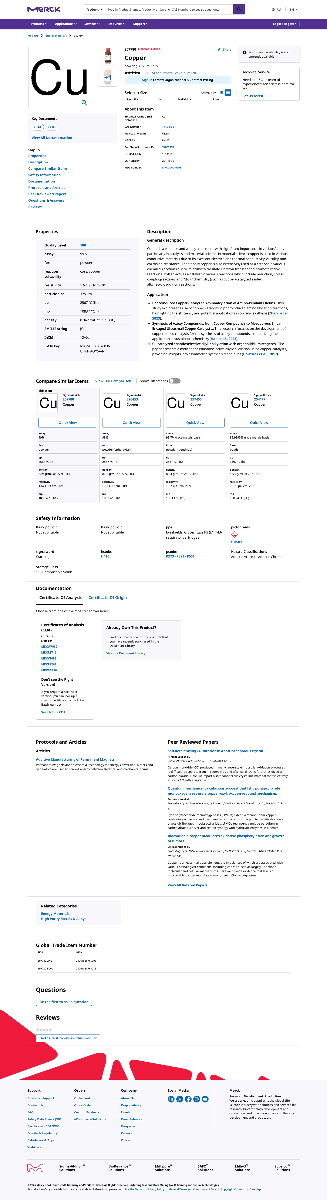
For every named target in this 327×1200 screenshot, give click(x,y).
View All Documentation (52, 138)
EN (294, 9)
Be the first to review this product (70, 1039)
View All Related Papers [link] (187, 885)
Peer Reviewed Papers (47, 194)
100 (83, 245)
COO (52, 127)
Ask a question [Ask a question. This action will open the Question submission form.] (185, 73)
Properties (37, 155)
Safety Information (44, 175)
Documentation (41, 181)
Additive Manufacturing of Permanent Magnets (75, 759)
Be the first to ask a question (64, 1001)
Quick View (68, 422)
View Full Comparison (113, 381)
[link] (48, 1098)
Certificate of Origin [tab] (107, 597)
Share (224, 49)
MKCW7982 (49, 646)
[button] (284, 24)
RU (276, 9)
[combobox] (164, 9)
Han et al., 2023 (223, 338)
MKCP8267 (48, 664)
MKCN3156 (49, 670)
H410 (105, 556)
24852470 (168, 147)
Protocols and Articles (46, 187)
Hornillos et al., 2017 (260, 354)
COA (37, 127)
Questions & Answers (46, 200)
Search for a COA (53, 712)
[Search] (239, 9)
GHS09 (236, 541)
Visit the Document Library (125, 653)
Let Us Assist (252, 96)
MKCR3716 (48, 652)
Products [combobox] (93, 9)
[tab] (36, 36)
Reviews (35, 206)
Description (38, 162)
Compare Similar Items (48, 168)
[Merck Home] (43, 9)
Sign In (147, 80)
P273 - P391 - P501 (180, 556)
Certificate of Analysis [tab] (60, 597)
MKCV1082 (48, 658)
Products (32, 35)
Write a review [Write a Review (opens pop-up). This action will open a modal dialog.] (161, 73)
